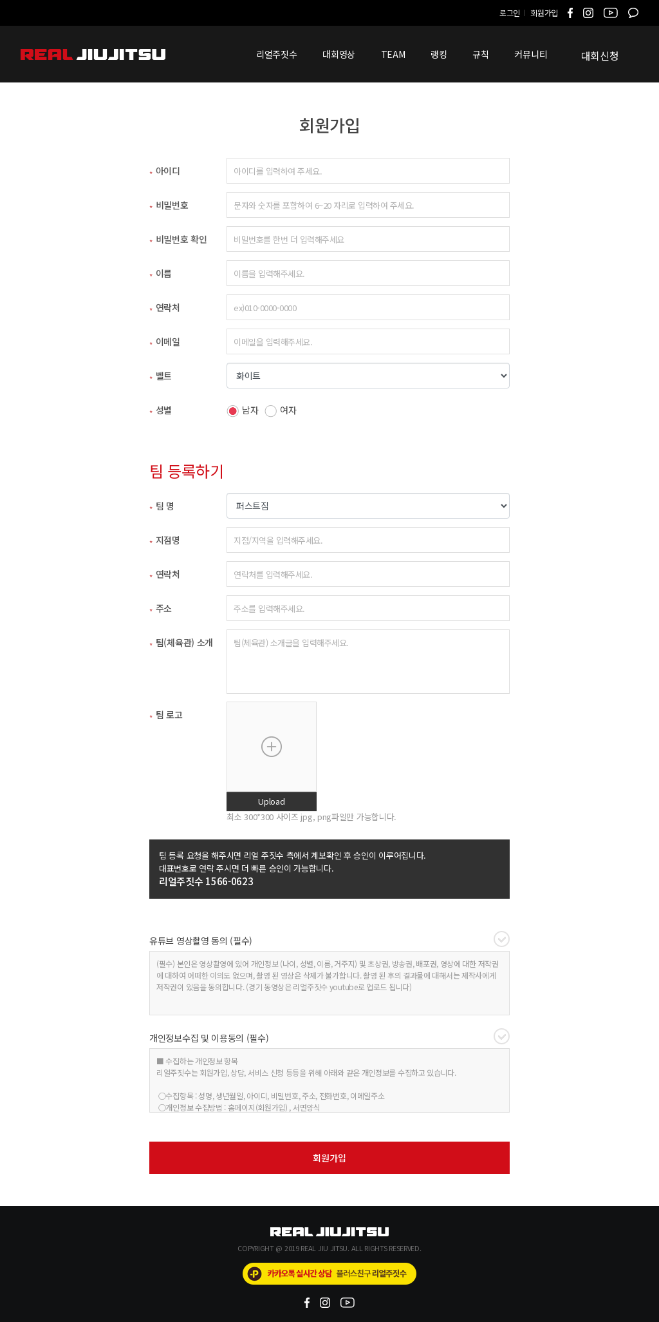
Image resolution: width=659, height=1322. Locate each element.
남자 (242, 410)
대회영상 (338, 54)
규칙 (480, 54)
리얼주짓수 (276, 54)
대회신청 (600, 55)
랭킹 (439, 54)
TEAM (393, 54)
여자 (280, 410)
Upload (271, 801)
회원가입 (544, 12)
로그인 (509, 12)
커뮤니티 (530, 54)
